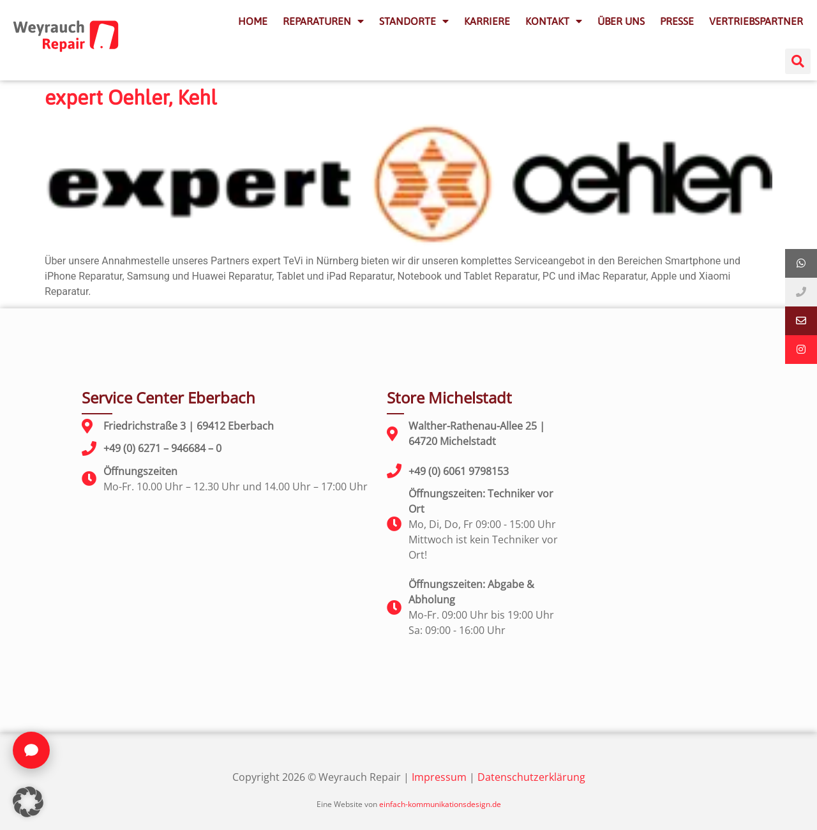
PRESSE (677, 21)
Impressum (439, 777)
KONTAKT (553, 21)
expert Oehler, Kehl (131, 97)
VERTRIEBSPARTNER (756, 21)
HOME (252, 21)
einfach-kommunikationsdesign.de (440, 804)
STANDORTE (414, 21)
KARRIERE (487, 21)
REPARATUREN (323, 21)
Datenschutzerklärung (531, 777)
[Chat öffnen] (31, 750)
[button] (798, 61)
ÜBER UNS (621, 21)
